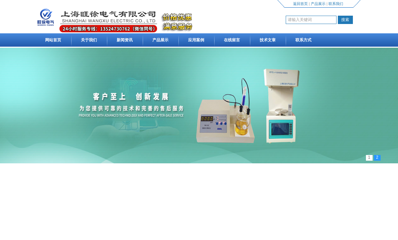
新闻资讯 (125, 40)
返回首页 (300, 4)
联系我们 (335, 4)
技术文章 (268, 40)
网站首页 (53, 40)
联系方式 (303, 40)
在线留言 (232, 40)
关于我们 (89, 40)
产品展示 (318, 4)
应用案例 (196, 40)
